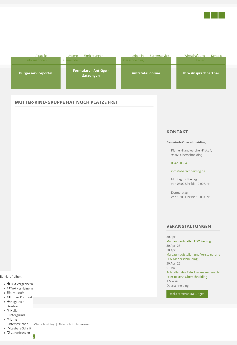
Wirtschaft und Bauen (194, 58)
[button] (20, 284)
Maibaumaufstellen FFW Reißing (188, 241)
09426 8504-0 (180, 163)
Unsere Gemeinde (70, 58)
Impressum (83, 324)
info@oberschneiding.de (188, 171)
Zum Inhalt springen (14, 343)
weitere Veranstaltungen (187, 294)
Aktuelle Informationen (36, 58)
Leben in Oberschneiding (132, 58)
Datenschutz (67, 324)
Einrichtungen (93, 56)
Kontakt (216, 56)
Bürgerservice (159, 56)
